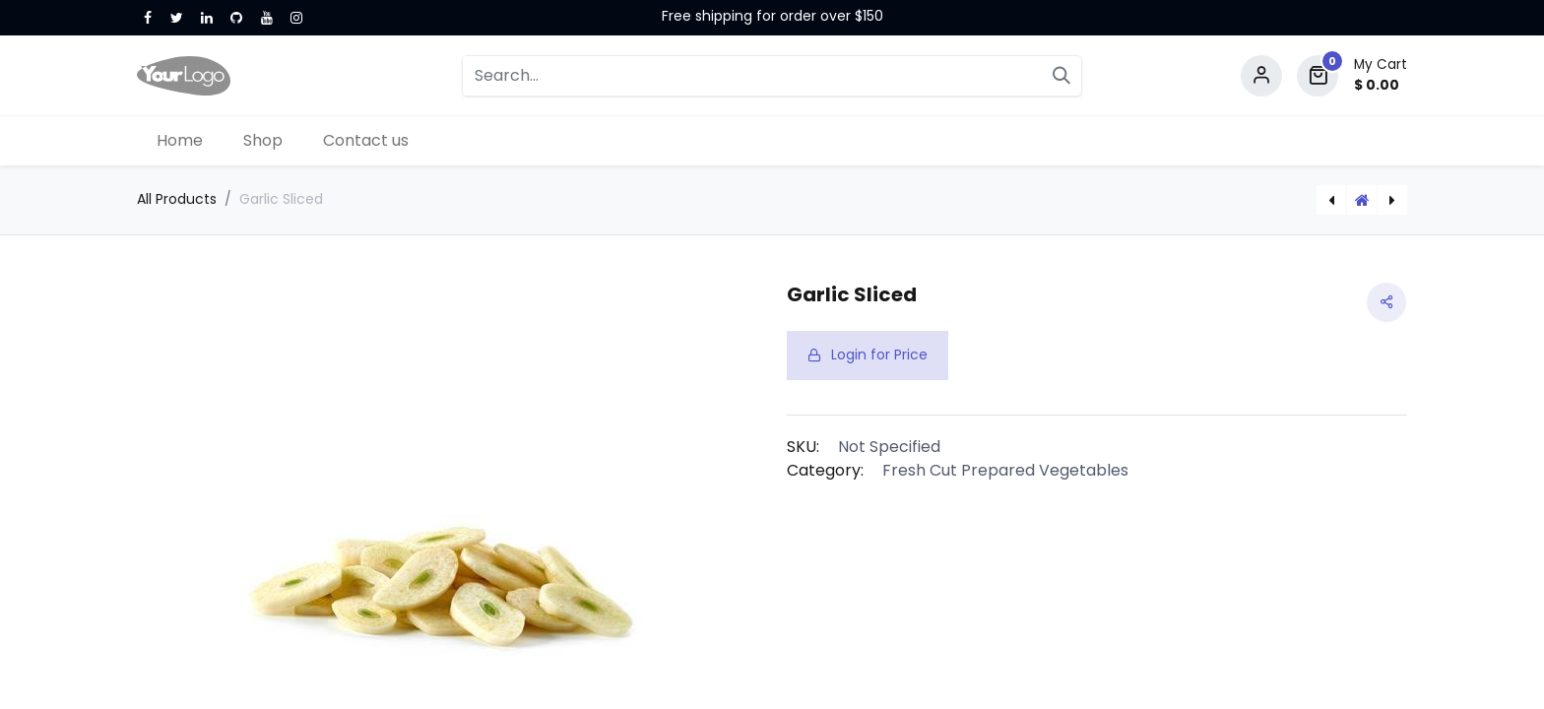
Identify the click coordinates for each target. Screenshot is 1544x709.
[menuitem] (180, 140)
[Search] (1061, 76)
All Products (177, 199)
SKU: (803, 446)
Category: (825, 470)
